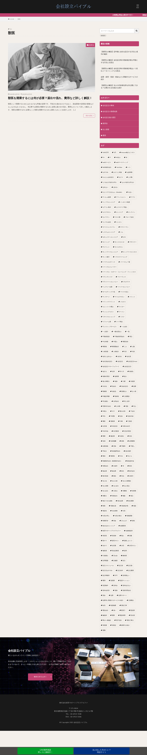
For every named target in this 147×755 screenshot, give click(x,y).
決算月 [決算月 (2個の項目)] (131, 476)
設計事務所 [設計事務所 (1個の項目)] (106, 575)
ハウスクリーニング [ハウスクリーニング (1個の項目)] (121, 257)
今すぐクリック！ (40, 679)
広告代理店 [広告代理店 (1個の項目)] (127, 431)
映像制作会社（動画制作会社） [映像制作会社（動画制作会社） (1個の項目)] (112, 461)
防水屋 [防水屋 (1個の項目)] (133, 615)
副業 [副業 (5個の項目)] (134, 386)
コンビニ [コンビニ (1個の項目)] (119, 222)
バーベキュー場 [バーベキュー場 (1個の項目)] (125, 262)
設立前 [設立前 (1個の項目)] (121, 565)
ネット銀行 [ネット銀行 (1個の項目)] (106, 257)
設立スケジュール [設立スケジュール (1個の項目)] (108, 565)
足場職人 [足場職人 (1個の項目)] (131, 600)
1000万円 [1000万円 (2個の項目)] (106, 152)
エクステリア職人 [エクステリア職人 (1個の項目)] (121, 207)
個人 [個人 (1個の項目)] (125, 376)
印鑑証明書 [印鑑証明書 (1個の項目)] (106, 396)
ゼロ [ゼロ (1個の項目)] (124, 237)
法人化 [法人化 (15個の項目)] (105, 481)
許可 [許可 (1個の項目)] (116, 575)
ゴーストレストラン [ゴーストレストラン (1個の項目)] (109, 227)
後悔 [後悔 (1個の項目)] (122, 441)
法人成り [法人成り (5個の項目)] (116, 486)
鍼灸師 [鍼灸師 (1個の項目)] (105, 615)
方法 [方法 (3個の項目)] (121, 456)
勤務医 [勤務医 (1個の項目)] (105, 391)
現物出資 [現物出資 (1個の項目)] (113, 506)
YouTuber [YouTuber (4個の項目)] (119, 167)
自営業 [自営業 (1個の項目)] (114, 545)
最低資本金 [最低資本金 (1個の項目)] (130, 461)
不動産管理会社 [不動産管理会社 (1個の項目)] (119, 336)
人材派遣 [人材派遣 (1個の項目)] (105, 351)
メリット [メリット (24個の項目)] (132, 297)
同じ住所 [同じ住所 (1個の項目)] (127, 401)
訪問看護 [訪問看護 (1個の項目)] (105, 560)
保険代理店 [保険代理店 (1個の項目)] (106, 376)
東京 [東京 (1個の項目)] (130, 466)
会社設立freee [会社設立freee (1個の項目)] (132, 361)
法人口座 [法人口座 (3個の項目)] (114, 481)
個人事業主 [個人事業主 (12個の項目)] (106, 381)
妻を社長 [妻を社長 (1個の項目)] (122, 411)
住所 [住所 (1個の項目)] (113, 371)
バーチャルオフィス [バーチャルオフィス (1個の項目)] (109, 262)
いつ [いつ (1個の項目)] (128, 167)
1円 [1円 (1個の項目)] (115, 152)
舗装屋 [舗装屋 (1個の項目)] (105, 550)
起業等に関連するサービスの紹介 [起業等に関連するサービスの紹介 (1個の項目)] (113, 600)
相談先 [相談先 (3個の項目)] (105, 511)
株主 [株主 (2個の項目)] (122, 471)
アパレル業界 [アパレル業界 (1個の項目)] (107, 197)
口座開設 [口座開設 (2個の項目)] (127, 396)
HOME (12, 19)
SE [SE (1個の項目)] (126, 157)
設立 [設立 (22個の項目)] (124, 560)
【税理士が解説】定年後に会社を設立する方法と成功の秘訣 (119, 53)
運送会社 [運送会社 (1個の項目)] (105, 610)
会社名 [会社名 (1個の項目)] (119, 356)
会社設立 (103, 35)
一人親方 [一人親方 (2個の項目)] (105, 331)
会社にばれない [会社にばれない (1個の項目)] (107, 356)
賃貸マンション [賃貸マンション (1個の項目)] (125, 580)
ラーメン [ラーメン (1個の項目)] (121, 312)
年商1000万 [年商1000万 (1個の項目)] (126, 426)
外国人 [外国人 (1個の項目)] (105, 411)
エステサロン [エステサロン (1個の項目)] (107, 212)
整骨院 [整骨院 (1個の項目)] (113, 456)
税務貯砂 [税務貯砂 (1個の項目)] (105, 521)
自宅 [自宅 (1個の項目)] (122, 545)
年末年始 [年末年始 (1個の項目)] (105, 431)
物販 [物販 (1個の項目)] (124, 496)
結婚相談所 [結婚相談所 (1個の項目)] (129, 531)
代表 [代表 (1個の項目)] (133, 351)
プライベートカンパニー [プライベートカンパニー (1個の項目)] (110, 282)
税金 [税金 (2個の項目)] (114, 521)
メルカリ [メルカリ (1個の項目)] (123, 302)
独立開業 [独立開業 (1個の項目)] (131, 501)
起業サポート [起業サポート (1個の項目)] (123, 595)
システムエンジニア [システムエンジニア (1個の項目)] (109, 232)
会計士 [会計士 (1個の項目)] (105, 371)
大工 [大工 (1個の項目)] (113, 411)
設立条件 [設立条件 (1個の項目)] (120, 570)
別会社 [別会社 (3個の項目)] (114, 386)
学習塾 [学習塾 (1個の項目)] (113, 416)
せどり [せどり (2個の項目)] (121, 177)
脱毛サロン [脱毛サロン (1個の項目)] (115, 540)
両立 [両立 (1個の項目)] (131, 336)
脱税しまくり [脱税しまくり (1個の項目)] (128, 540)
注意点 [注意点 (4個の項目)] (115, 491)
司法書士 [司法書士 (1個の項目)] (105, 401)
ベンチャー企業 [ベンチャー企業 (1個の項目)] (107, 287)
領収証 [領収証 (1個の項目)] (114, 625)
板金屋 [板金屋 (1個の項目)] (105, 471)
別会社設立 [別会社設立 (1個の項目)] (124, 386)
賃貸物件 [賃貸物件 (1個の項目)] (105, 585)
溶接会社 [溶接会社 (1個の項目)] (114, 496)
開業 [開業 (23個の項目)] (113, 615)
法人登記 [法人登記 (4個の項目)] (127, 486)
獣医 (19, 19)
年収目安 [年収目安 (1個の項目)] (114, 426)
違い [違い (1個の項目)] (114, 610)
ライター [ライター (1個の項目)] (121, 306)
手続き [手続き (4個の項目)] (105, 451)
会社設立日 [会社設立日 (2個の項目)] (127, 366)
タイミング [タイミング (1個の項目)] (106, 242)
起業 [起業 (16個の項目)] (112, 595)
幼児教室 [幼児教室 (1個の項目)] (116, 431)
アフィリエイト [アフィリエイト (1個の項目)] (121, 197)
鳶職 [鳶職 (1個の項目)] (104, 630)
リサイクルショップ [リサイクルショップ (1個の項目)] (109, 317)
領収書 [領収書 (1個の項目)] (105, 625)
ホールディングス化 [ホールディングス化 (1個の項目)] (109, 292)
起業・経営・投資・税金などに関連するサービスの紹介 (119, 78)
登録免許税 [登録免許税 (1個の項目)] (124, 506)
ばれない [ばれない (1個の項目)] (105, 187)
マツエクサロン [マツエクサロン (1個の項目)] (119, 297)
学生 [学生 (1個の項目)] (104, 416)
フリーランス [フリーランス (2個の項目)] (121, 277)
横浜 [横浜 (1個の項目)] (114, 476)
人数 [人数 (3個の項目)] (133, 346)
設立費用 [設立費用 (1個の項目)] (131, 570)
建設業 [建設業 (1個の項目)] (113, 436)
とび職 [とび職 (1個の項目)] (130, 177)
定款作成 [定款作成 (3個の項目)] (130, 416)
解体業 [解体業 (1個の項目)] (125, 555)
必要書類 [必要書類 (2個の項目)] (132, 441)
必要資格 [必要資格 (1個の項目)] (105, 446)
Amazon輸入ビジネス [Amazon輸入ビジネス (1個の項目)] (128, 152)
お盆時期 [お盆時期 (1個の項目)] (129, 172)
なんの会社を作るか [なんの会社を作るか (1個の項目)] (128, 182)
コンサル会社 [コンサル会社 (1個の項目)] (107, 222)
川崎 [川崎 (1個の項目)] (121, 421)
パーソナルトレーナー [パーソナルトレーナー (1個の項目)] (109, 267)
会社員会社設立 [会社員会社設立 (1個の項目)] (107, 361)
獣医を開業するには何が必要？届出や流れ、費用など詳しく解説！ (50, 98)
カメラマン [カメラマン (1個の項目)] (106, 217)
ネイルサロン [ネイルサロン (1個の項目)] (119, 247)
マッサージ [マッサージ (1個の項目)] (106, 297)
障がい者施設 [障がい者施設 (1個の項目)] (107, 620)
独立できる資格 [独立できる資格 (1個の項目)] (107, 501)
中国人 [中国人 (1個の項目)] (115, 341)
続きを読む (89, 115)
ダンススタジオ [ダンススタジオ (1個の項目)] (119, 242)
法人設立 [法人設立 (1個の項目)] (105, 491)
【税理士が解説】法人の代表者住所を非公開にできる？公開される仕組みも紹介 (119, 86)
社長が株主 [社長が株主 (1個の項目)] (118, 516)
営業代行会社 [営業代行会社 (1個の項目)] (107, 406)
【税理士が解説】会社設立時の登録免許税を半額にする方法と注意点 (119, 61)
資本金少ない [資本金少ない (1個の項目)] (127, 585)
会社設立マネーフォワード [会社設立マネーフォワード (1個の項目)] (111, 366)
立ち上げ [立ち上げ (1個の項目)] (124, 521)
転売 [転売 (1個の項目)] (104, 605)
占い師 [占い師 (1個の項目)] (134, 391)
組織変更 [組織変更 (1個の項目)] (123, 526)
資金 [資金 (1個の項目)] (104, 595)
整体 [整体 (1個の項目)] (104, 456)
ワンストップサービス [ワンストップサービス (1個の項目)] (109, 326)
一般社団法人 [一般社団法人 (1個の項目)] (117, 331)
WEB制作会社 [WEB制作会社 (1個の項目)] (107, 167)
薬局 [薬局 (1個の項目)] (125, 550)
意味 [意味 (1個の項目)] (114, 446)
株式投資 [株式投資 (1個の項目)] (105, 476)
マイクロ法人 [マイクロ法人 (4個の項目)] (124, 292)
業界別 (91, 45)
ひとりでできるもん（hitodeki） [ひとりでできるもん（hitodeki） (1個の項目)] (113, 192)
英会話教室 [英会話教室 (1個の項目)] (115, 550)
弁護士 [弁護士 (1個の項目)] (122, 436)
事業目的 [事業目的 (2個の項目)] (125, 341)
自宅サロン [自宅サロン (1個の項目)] (132, 545)
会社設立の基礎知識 (110, 111)
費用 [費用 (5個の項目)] (104, 580)
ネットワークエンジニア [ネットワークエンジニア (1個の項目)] (110, 252)
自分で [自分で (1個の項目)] (105, 545)
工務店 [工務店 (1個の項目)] (130, 421)
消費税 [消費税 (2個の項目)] (125, 491)
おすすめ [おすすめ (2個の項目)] (105, 172)
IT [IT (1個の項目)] (110, 157)
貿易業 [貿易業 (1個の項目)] (113, 580)
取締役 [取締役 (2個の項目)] (117, 396)
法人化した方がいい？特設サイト (101, 751)
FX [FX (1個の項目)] (103, 157)
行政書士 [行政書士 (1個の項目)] (105, 555)
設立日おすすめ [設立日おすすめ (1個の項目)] (107, 570)
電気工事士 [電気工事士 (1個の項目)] (130, 620)
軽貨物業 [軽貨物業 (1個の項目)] (113, 605)
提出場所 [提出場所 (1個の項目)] (128, 451)
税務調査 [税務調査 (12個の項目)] (129, 516)
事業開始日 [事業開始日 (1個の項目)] (115, 346)
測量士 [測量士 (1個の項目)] (105, 496)
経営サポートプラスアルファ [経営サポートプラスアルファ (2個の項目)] (112, 531)
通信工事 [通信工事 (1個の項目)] (124, 605)
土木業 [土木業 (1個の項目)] (118, 406)
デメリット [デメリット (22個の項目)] (106, 247)
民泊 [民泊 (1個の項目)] (122, 476)
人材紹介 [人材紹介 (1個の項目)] (116, 351)
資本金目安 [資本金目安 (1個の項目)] (106, 590)
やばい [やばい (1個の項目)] (130, 192)
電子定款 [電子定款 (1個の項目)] (119, 620)
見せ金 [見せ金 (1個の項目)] (115, 555)
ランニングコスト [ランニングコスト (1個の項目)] (108, 312)
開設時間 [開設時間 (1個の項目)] (122, 615)
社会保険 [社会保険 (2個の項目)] (114, 511)
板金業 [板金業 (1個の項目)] (114, 471)
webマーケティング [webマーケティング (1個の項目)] (122, 162)
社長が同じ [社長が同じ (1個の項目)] (106, 516)
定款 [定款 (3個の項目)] (121, 416)
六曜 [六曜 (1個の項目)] (124, 381)
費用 (104, 135)
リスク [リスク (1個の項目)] (122, 317)
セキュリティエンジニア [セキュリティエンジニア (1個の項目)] (110, 237)
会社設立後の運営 (109, 117)
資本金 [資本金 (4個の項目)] (115, 585)
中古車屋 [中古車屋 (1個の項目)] (105, 341)
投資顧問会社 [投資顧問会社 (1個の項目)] (116, 451)
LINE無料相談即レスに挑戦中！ (45, 751)
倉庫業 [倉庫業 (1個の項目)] (117, 376)
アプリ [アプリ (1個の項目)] (133, 197)
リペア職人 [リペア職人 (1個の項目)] (119, 321)
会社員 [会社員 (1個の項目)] (129, 356)
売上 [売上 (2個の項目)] (134, 406)
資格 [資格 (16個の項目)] (116, 590)
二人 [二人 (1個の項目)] (125, 346)
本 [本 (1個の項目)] (123, 466)
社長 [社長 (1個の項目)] (124, 511)
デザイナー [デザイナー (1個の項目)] (133, 242)
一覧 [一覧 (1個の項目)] (128, 331)
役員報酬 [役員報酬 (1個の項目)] (113, 441)
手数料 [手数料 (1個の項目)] (123, 446)
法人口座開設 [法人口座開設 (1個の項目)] (127, 481)
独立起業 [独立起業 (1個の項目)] (120, 501)
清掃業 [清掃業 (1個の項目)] (134, 491)
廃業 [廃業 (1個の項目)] (104, 436)
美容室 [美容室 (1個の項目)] (105, 535)
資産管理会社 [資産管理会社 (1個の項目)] (127, 590)
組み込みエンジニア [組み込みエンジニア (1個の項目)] (109, 526)
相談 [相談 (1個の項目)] (134, 506)
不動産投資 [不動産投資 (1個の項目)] (106, 336)
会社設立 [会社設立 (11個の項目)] (120, 361)
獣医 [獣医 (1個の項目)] (104, 506)
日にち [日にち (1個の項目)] (130, 456)
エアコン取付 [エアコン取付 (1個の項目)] (107, 207)
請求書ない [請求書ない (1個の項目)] (126, 575)
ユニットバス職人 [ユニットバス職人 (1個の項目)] (108, 306)
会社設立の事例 (108, 105)
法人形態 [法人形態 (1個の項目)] (105, 486)
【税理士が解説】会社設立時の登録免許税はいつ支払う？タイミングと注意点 (119, 69)
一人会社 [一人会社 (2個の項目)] (124, 326)
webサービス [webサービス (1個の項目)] (107, 162)
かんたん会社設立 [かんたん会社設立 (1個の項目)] (108, 177)
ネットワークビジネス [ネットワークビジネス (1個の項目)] (130, 252)
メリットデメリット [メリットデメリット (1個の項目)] (109, 302)
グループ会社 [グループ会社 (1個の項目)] (129, 217)
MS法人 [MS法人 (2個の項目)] (118, 157)
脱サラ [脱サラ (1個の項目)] (105, 540)
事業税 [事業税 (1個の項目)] (105, 346)
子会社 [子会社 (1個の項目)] (133, 411)
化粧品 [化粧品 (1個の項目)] (114, 391)
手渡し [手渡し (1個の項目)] (133, 446)
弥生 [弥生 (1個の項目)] (130, 436)
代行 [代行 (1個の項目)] (125, 351)
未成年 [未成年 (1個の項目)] (115, 466)
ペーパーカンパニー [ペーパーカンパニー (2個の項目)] (123, 287)
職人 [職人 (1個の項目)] (122, 535)
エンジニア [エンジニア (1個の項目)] (119, 212)
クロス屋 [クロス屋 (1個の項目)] (117, 217)
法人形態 (106, 129)
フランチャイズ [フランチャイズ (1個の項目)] (107, 277)
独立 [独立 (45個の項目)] (132, 496)
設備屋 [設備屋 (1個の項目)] (115, 560)
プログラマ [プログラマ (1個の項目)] (126, 282)
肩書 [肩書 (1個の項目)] (130, 535)
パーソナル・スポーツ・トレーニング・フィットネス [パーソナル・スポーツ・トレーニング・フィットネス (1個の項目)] (119, 272)
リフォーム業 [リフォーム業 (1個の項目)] (107, 321)
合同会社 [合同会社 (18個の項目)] (116, 401)
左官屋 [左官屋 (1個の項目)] (105, 426)
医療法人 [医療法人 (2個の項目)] (124, 391)
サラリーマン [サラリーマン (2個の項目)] (124, 227)
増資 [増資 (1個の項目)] (126, 406)
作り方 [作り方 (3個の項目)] (122, 371)
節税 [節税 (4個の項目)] (133, 521)
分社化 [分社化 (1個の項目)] (105, 386)
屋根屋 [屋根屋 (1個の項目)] (113, 421)
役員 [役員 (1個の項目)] (104, 441)
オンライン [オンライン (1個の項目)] (131, 212)
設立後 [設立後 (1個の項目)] (130, 565)
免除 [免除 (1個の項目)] (116, 381)
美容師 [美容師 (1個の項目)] (114, 535)
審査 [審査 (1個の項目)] (104, 421)
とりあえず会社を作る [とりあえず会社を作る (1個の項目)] (109, 182)
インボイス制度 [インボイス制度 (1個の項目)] (125, 202)
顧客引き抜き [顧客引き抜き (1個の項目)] (125, 625)
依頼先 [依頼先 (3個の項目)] (131, 371)
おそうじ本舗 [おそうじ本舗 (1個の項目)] (117, 172)
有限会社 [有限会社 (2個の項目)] (105, 466)
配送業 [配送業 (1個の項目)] (133, 610)
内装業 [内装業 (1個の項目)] (133, 381)
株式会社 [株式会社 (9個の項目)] (132, 471)
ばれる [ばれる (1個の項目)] (115, 187)
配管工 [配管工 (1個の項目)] (123, 610)
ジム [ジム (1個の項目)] (121, 232)
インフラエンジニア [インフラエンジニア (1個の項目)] (109, 202)
